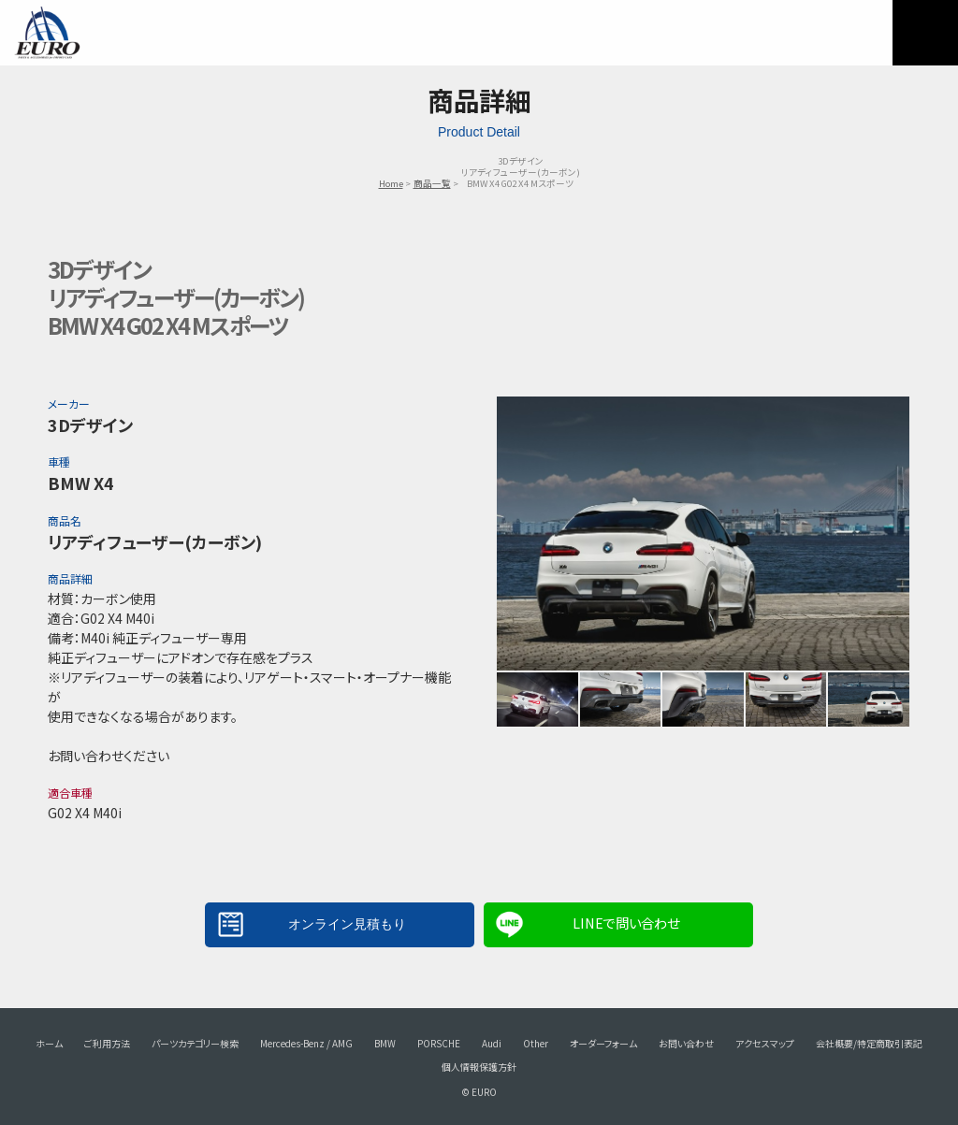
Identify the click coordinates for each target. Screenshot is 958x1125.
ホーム (49, 1043)
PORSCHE (438, 1043)
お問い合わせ (686, 1043)
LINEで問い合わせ (626, 922)
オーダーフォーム (603, 1043)
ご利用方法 (107, 1043)
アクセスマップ (764, 1043)
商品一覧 (432, 183)
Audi (491, 1043)
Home (391, 183)
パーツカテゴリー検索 (195, 1043)
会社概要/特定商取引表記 (869, 1043)
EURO (47, 32)
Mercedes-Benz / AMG (306, 1043)
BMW (385, 1043)
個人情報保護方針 (479, 1067)
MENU (925, 32)
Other (535, 1043)
